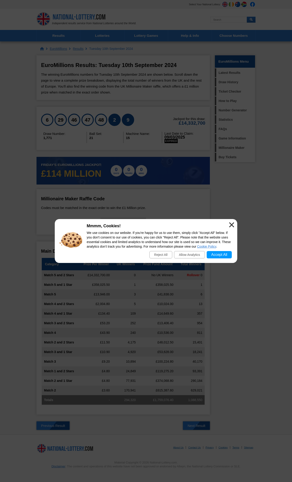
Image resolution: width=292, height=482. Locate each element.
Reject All (160, 255)
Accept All (219, 255)
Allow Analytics (189, 255)
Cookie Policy (206, 246)
